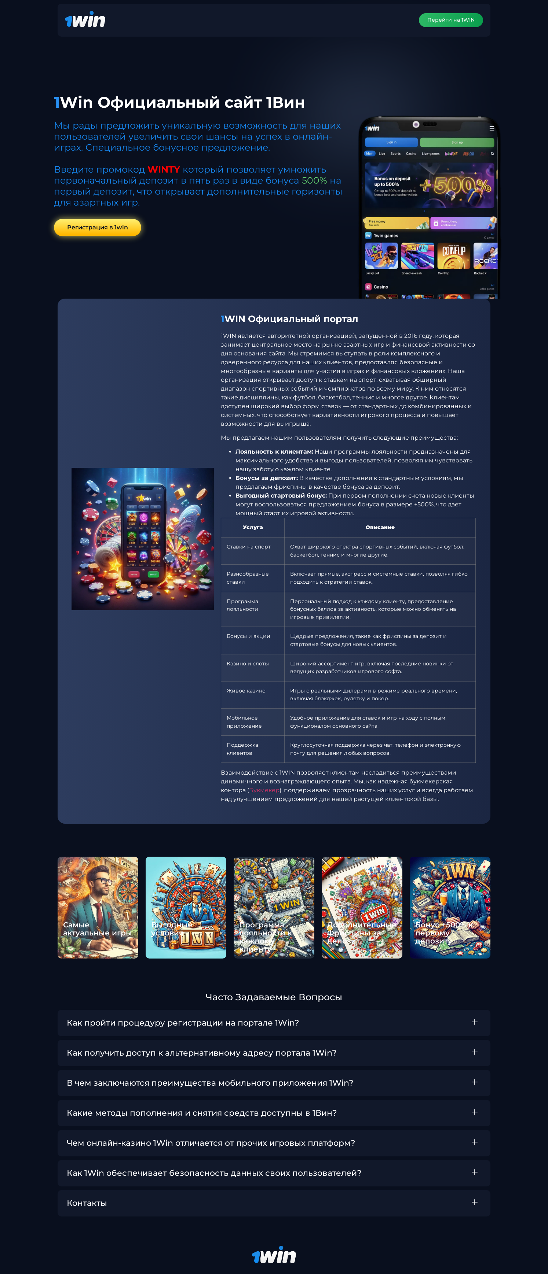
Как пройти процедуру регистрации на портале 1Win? (183, 1023)
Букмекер (264, 790)
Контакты (87, 1203)
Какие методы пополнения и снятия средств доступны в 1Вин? (202, 1113)
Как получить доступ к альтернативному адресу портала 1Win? (202, 1053)
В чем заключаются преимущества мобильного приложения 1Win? (210, 1083)
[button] (274, 1023)
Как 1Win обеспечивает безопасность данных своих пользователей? (214, 1173)
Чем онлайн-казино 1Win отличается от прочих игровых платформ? (211, 1143)
